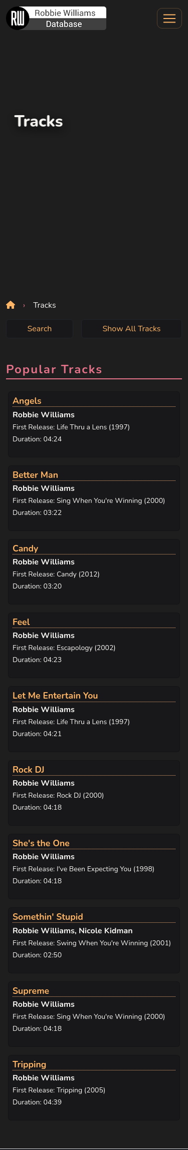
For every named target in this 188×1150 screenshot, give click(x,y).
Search (39, 328)
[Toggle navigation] (169, 18)
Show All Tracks (131, 328)
